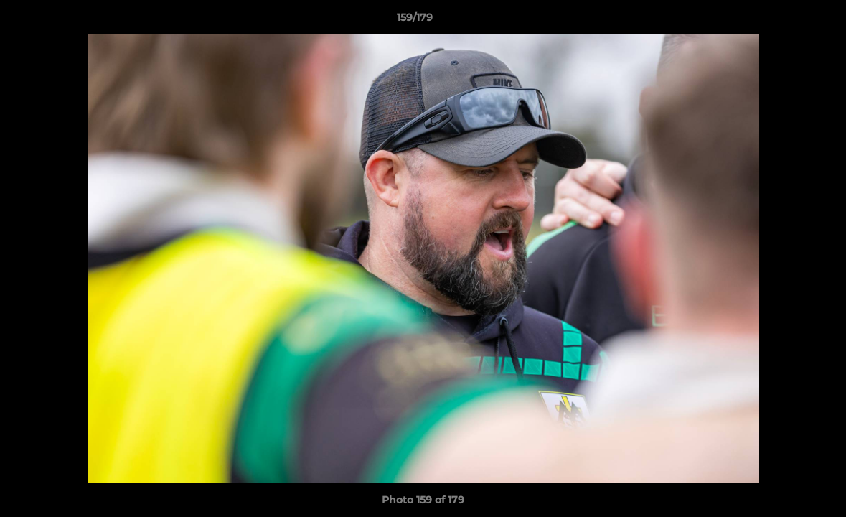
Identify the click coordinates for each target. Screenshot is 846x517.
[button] (785, 20)
